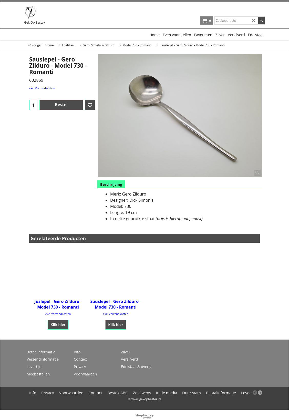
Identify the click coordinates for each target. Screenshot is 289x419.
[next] (260, 392)
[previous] (255, 392)
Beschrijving (111, 184)
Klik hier (57, 324)
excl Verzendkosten (42, 88)
